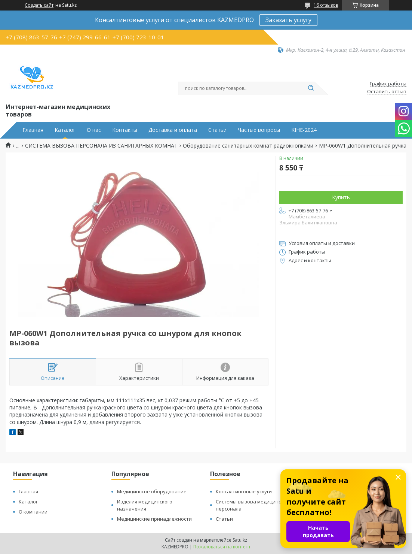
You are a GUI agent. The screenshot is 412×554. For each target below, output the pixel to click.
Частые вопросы (259, 130)
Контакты (124, 130)
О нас (94, 130)
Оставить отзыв (386, 91)
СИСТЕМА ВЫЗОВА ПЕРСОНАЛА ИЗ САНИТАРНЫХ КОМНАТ (101, 145)
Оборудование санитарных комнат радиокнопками (248, 145)
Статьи (217, 130)
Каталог (65, 130)
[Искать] (310, 88)
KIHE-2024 (304, 130)
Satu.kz (240, 540)
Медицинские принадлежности (154, 518)
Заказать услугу (288, 20)
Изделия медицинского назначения (144, 505)
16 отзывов (326, 5)
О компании (33, 511)
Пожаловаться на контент (221, 547)
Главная (32, 130)
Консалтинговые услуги (244, 491)
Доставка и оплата (172, 130)
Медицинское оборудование (152, 491)
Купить (341, 197)
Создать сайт (39, 5)
